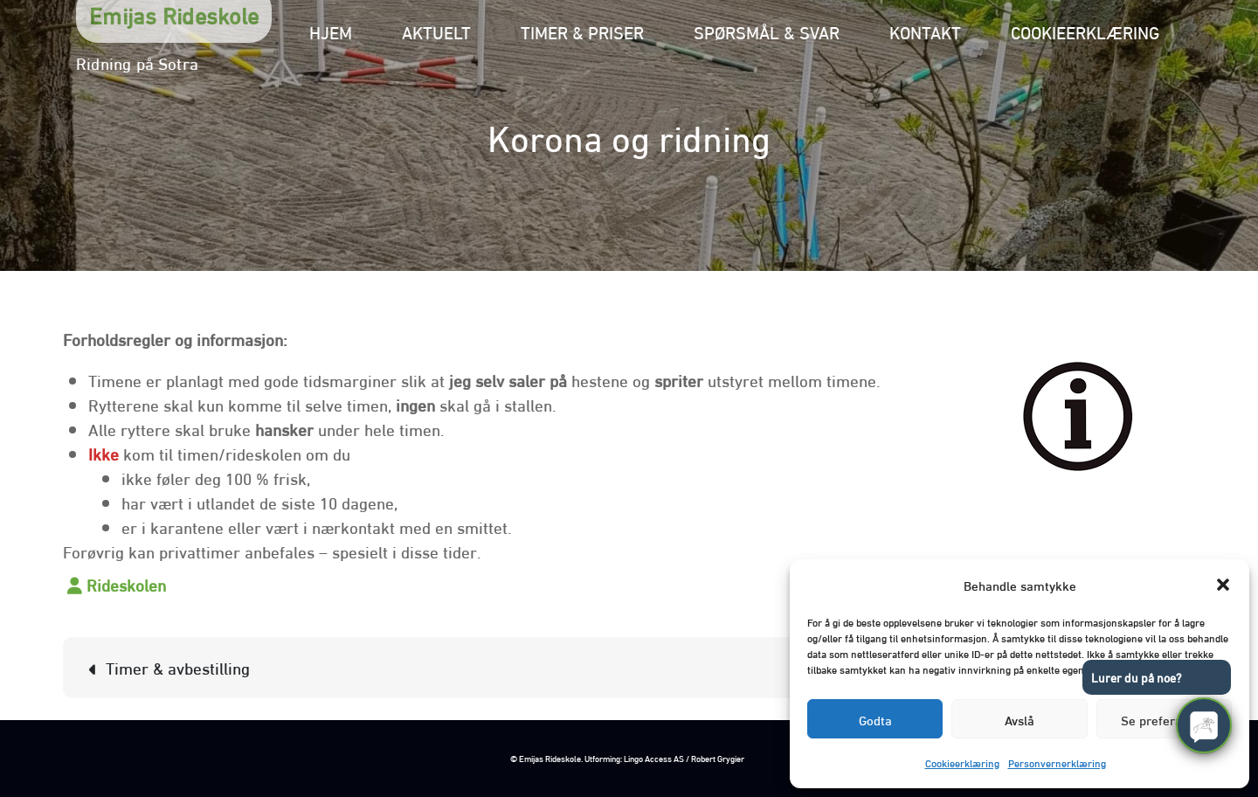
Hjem (330, 31)
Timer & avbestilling (178, 667)
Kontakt (925, 31)
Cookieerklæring (962, 762)
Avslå (1019, 719)
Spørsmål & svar (767, 31)
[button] (1223, 584)
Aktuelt (436, 31)
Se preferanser (1164, 719)
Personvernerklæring (1057, 762)
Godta (875, 719)
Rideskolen (126, 584)
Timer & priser (582, 31)
